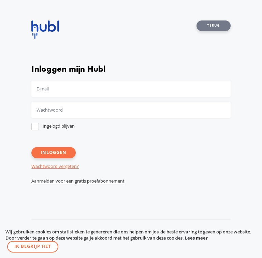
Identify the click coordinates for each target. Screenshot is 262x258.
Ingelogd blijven (59, 126)
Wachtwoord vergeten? (55, 166)
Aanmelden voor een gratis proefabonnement (78, 181)
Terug (213, 25)
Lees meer (196, 238)
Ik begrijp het (32, 246)
